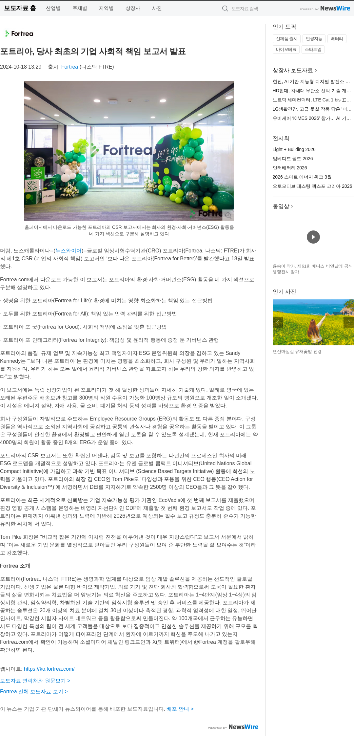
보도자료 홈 (20, 8)
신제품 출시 (287, 38)
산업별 (53, 8)
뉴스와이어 (68, 250)
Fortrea (69, 67)
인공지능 (314, 38)
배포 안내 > (180, 709)
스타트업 (313, 49)
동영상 (281, 206)
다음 (349, 322)
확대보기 (228, 215)
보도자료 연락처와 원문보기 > (35, 680)
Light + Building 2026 (294, 149)
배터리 (337, 38)
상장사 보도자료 (293, 70)
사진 (157, 8)
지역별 (106, 8)
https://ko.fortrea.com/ (49, 669)
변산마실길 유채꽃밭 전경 (297, 351)
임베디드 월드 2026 (293, 158)
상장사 (133, 8)
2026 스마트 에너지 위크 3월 (302, 177)
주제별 (79, 8)
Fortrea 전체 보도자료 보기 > (34, 691)
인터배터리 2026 (290, 167)
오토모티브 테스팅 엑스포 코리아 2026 (312, 186)
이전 (278, 322)
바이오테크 (286, 49)
